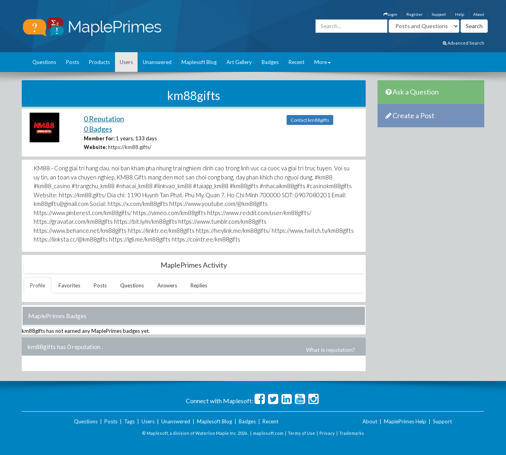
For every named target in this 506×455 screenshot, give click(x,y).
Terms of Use (301, 433)
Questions (44, 62)
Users (126, 62)
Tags (129, 421)
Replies (199, 285)
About (478, 14)
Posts (72, 62)
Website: (95, 147)
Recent (296, 62)
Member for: (99, 138)
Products (99, 62)
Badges (270, 62)
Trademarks (351, 433)
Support (439, 14)
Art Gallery (239, 62)
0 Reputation (104, 118)
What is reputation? (330, 349)
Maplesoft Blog (199, 62)
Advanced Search (463, 42)
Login (390, 14)
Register (414, 14)
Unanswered (157, 62)
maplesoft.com (268, 433)
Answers (167, 285)
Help (459, 14)
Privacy (327, 433)
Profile (37, 285)
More (322, 62)
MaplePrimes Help (405, 421)
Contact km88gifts (310, 120)
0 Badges (98, 129)
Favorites (69, 285)
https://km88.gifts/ (129, 147)
